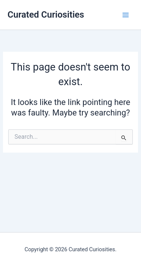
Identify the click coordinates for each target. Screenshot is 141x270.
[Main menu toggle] (125, 15)
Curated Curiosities (46, 14)
